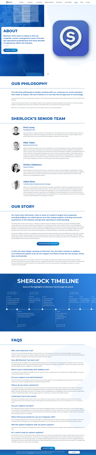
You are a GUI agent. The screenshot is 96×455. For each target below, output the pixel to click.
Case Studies (68, 2)
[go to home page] (9, 2)
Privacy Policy (31, 452)
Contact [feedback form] (88, 2)
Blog (81, 2)
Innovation (39, 2)
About (76, 2)
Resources (59, 2)
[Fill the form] (10, 50)
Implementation (49, 2)
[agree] (74, 452)
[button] (48, 448)
